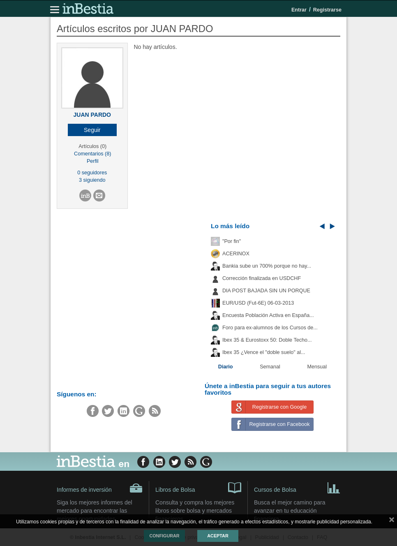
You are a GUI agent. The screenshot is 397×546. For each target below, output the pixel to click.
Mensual (317, 367)
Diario (225, 367)
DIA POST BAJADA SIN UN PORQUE (266, 291)
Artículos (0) (92, 146)
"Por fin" (231, 241)
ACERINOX (235, 254)
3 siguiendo (92, 180)
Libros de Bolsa (198, 487)
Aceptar (217, 535)
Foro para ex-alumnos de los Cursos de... (270, 328)
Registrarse (327, 10)
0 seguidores (92, 173)
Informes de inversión (100, 488)
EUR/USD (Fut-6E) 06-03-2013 (258, 303)
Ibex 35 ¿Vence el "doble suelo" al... (263, 352)
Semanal (270, 367)
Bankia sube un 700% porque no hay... (266, 266)
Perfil (93, 161)
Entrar (299, 10)
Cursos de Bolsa (297, 487)
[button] (92, 130)
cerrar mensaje (391, 521)
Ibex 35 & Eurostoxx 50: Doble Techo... (267, 340)
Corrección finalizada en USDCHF (261, 278)
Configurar (164, 535)
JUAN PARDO (92, 114)
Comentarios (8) (92, 154)
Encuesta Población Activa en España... (268, 315)
